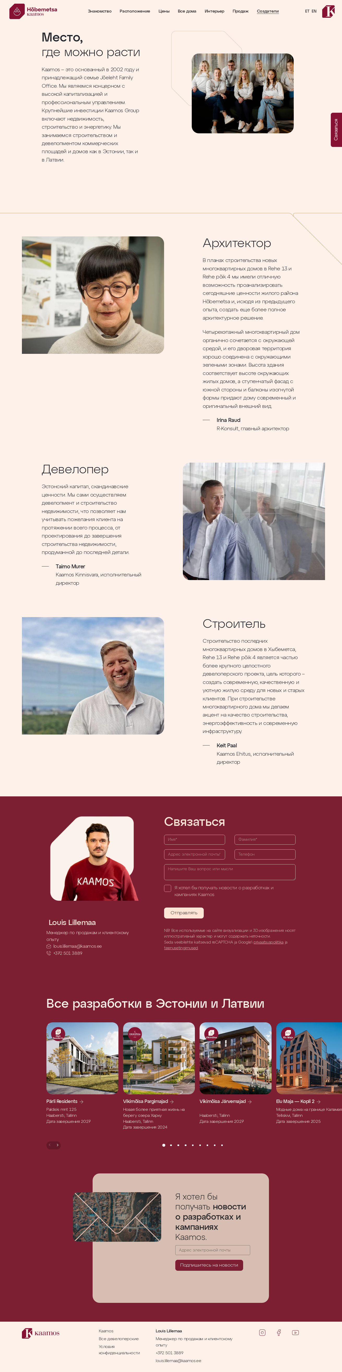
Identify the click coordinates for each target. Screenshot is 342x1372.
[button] (50, 1145)
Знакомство (99, 11)
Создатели (268, 11)
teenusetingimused (181, 948)
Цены (164, 11)
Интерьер (214, 11)
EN (314, 11)
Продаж (241, 11)
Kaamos (106, 1331)
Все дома (187, 11)
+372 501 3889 (67, 953)
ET (307, 11)
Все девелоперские (119, 1339)
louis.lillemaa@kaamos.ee (77, 946)
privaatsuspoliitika (269, 942)
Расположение (135, 11)
